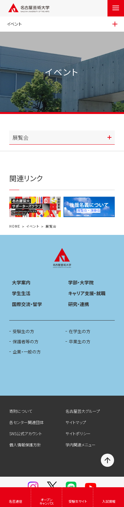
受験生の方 (23, 331)
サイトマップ (75, 422)
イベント (32, 226)
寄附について (20, 411)
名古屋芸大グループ (82, 411)
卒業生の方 (79, 341)
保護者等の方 (25, 341)
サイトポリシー (78, 433)
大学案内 (21, 282)
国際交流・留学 (27, 304)
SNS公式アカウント (25, 433)
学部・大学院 (81, 282)
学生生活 (21, 293)
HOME (14, 226)
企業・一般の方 (27, 352)
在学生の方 (79, 331)
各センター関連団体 (26, 422)
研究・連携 (78, 304)
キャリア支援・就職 (86, 293)
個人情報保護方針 (25, 444)
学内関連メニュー (80, 444)
